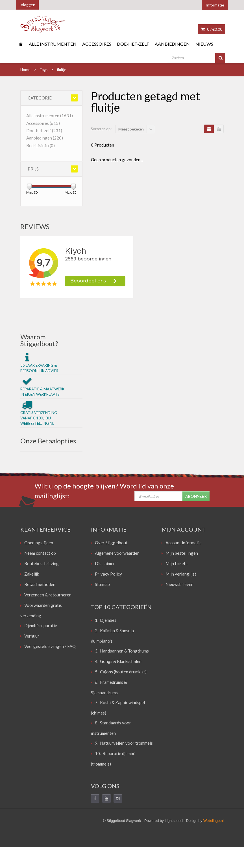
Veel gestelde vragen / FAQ (50, 646)
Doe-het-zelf (133, 44)
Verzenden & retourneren (47, 594)
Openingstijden (38, 542)
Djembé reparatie (40, 625)
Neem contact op (40, 553)
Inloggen (27, 4)
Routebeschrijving (41, 563)
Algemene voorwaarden (117, 553)
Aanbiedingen (172, 44)
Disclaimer (105, 563)
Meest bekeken (131, 129)
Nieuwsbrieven (179, 584)
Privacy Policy (108, 573)
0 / (211, 29)
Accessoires (96, 44)
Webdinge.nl (213, 821)
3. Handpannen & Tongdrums (122, 650)
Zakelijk (31, 573)
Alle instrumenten (53, 44)
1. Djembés (105, 620)
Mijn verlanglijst (180, 573)
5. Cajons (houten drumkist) (121, 671)
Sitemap (102, 584)
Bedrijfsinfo (40, 145)
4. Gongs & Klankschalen (118, 661)
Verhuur (31, 635)
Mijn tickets (176, 563)
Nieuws (204, 44)
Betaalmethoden (39, 584)
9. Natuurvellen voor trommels (124, 743)
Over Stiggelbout (111, 542)
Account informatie (183, 542)
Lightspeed (174, 821)
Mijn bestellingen (181, 553)
